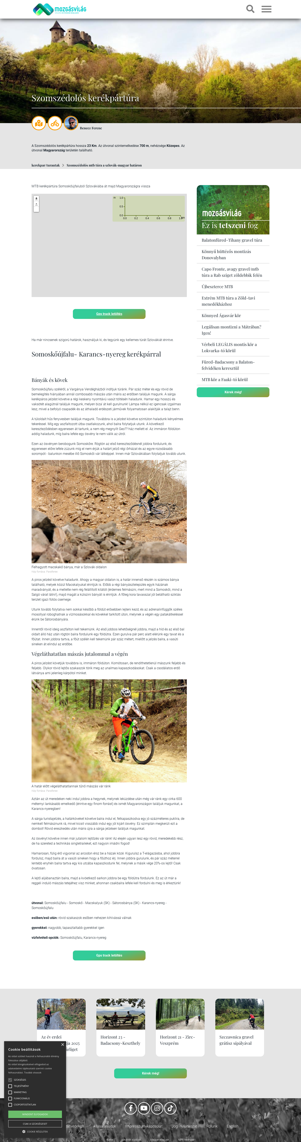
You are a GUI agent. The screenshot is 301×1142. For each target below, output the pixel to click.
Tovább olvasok (32, 1072)
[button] (36, 209)
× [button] (62, 1044)
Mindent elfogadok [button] (35, 1114)
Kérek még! (233, 392)
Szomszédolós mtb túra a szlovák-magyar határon (104, 165)
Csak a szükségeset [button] (35, 1123)
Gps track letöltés (109, 314)
